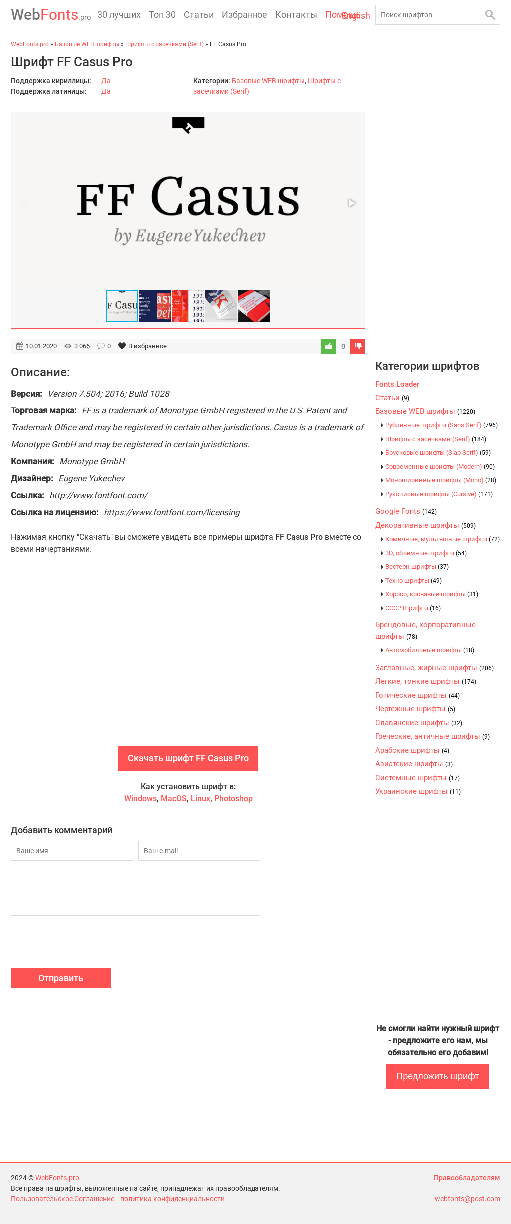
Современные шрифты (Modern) (440, 466)
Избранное (244, 14)
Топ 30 (162, 14)
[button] (351, 203)
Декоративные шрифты (425, 525)
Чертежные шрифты (415, 708)
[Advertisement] (188, 661)
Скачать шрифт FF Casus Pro (188, 758)
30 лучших (119, 14)
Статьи (199, 14)
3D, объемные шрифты (426, 553)
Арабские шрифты (412, 750)
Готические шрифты (417, 695)
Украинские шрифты (418, 791)
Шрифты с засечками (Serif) (435, 439)
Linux (200, 798)
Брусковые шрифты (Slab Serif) (438, 452)
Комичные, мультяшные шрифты (442, 539)
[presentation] (87, 943)
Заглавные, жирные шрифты (434, 667)
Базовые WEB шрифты (268, 81)
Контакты (296, 14)
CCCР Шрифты (413, 608)
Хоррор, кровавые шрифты (431, 594)
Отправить (60, 978)
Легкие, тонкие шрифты (425, 681)
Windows (140, 798)
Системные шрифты (417, 777)
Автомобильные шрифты (429, 650)
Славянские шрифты (418, 722)
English (356, 15)
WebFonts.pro (57, 1178)
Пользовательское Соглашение (62, 1199)
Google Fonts (406, 511)
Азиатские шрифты (414, 763)
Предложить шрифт (437, 1076)
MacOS (174, 798)
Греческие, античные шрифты (432, 736)
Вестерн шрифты (417, 566)
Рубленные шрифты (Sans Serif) (441, 425)
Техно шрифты (413, 580)
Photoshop (233, 798)
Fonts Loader (397, 384)
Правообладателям (467, 1178)
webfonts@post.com (467, 1199)
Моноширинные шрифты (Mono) (440, 480)
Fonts (51, 14)
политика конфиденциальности (172, 1199)
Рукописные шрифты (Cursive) (439, 494)
